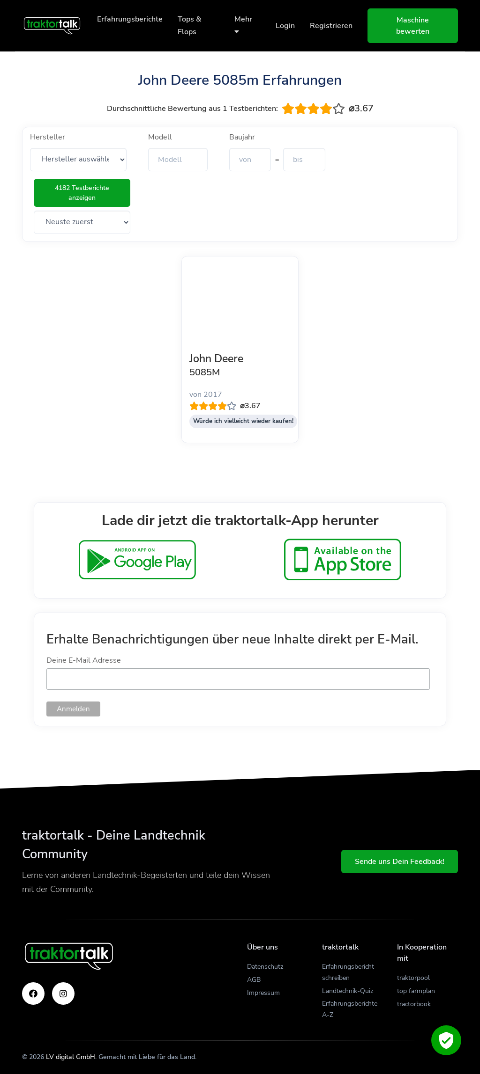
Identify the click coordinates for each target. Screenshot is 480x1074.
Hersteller (47, 137)
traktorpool (413, 977)
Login (285, 26)
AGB (254, 979)
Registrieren (331, 26)
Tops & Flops (189, 25)
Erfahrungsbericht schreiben (348, 972)
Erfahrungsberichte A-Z (349, 1009)
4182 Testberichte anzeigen (82, 192)
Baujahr (242, 137)
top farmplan (416, 990)
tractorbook (414, 1004)
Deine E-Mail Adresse (83, 660)
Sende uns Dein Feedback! (399, 861)
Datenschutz (265, 966)
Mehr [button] (243, 24)
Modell (160, 137)
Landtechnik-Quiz (347, 990)
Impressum (263, 992)
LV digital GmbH (70, 1056)
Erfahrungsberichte (130, 19)
